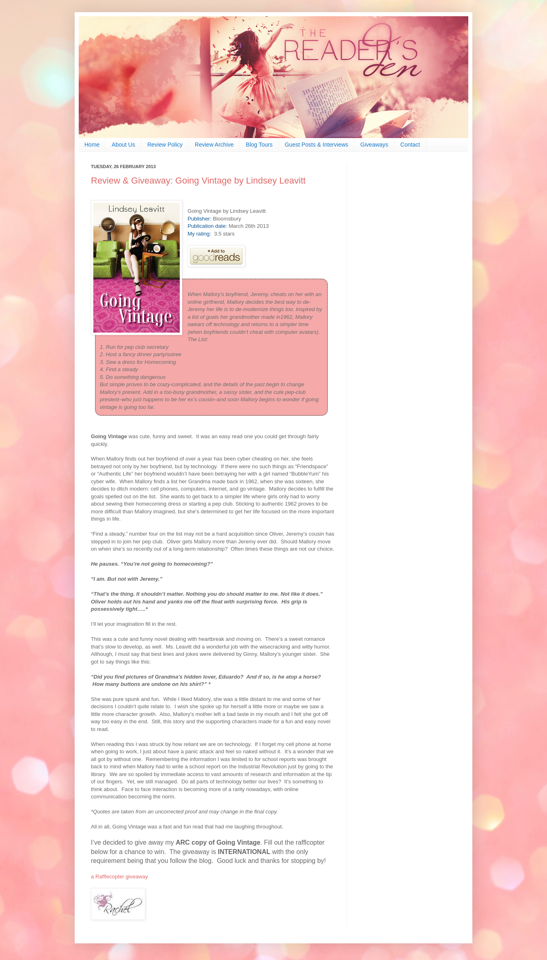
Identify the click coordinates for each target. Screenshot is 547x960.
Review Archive (214, 144)
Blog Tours (259, 144)
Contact (410, 144)
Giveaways (374, 144)
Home (91, 144)
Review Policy (165, 144)
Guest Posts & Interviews (316, 144)
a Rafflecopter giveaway (119, 877)
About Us (123, 144)
